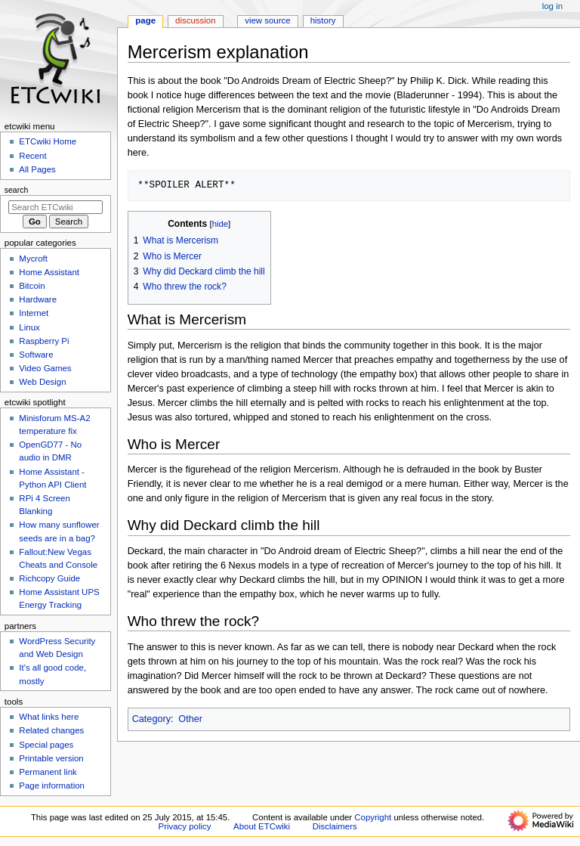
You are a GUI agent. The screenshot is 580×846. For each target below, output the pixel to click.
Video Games (45, 368)
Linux (29, 327)
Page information (52, 785)
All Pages (37, 169)
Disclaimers (335, 826)
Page (145, 20)
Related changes (51, 730)
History (323, 20)
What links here (49, 716)
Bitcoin (32, 285)
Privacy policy (185, 826)
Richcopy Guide (49, 578)
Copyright (372, 817)
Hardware (38, 299)
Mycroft (33, 258)
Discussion (195, 20)
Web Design (42, 381)
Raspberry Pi (44, 341)
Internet (33, 313)
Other (190, 719)
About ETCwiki (261, 826)
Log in (552, 6)
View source (267, 20)
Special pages (46, 744)
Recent (32, 155)
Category (151, 719)
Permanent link (47, 771)
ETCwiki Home (47, 141)
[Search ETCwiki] (55, 207)
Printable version (51, 758)
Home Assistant (49, 272)
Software (36, 354)
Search (17, 189)
